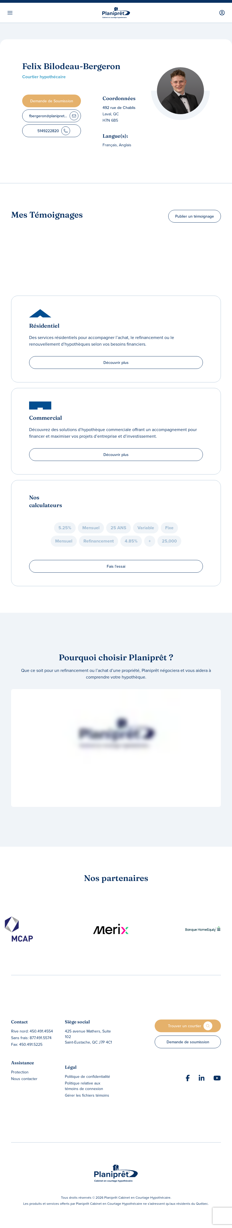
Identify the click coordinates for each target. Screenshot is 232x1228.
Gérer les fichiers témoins (87, 1095)
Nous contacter (24, 1078)
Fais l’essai (116, 566)
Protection (20, 1072)
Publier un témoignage (194, 216)
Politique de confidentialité (87, 1076)
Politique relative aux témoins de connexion (84, 1085)
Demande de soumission (188, 1042)
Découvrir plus (116, 362)
